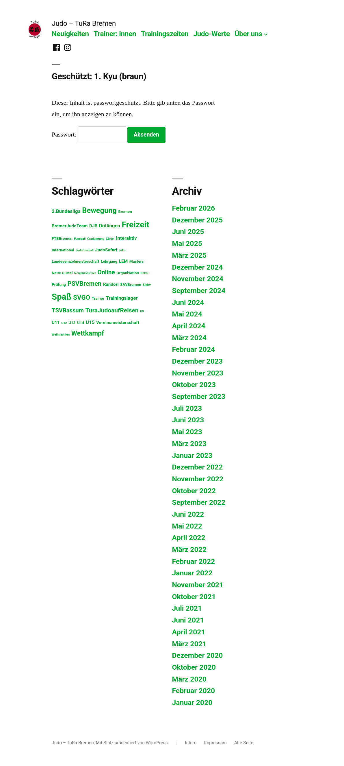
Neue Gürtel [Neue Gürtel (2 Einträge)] (62, 272)
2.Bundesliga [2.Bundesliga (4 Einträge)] (66, 211)
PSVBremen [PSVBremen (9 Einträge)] (84, 283)
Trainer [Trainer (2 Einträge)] (98, 298)
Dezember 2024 (197, 267)
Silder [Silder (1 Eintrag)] (147, 285)
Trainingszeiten (165, 34)
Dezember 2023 (197, 361)
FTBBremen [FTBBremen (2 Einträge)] (62, 238)
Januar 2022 (192, 573)
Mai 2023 (187, 432)
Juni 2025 (188, 231)
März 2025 (189, 255)
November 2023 (198, 373)
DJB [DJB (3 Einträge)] (93, 226)
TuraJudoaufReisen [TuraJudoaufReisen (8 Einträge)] (112, 310)
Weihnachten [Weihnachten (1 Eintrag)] (61, 334)
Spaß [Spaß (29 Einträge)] (62, 297)
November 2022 (198, 479)
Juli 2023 (187, 408)
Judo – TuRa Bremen (84, 23)
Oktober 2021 (194, 596)
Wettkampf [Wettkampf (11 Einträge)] (87, 333)
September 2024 (199, 290)
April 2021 (188, 632)
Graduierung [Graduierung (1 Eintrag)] (95, 239)
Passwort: (89, 134)
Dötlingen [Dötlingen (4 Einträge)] (109, 226)
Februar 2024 (193, 349)
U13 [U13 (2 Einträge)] (71, 322)
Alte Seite (243, 742)
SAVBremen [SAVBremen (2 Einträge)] (130, 284)
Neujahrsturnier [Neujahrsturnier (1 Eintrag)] (85, 273)
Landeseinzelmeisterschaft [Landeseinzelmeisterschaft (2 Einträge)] (75, 261)
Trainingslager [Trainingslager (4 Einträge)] (121, 298)
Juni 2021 (188, 620)
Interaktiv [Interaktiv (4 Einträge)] (126, 238)
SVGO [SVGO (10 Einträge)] (81, 297)
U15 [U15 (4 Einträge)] (90, 322)
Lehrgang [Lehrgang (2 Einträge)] (109, 261)
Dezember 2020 (197, 655)
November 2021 (198, 585)
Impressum (215, 742)
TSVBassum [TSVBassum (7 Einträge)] (68, 310)
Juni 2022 (188, 514)
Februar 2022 (193, 561)
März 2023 (189, 443)
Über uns (248, 34)
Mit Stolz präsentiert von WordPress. (133, 742)
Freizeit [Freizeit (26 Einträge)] (135, 224)
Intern (190, 742)
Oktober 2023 (194, 384)
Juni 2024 (188, 302)
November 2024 (198, 279)
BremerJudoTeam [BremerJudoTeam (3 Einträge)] (70, 226)
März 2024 (189, 338)
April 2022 (188, 537)
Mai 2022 (187, 526)
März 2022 (189, 549)
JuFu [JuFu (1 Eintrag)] (122, 250)
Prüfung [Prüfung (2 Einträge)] (59, 284)
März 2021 (189, 644)
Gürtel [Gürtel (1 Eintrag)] (110, 239)
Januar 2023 (192, 455)
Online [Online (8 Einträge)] (106, 272)
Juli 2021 (187, 608)
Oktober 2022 (194, 491)
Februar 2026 (193, 208)
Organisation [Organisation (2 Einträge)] (127, 272)
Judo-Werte (211, 34)
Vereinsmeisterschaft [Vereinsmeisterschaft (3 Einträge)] (117, 322)
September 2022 (199, 502)
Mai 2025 (187, 243)
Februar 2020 (193, 690)
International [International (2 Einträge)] (63, 250)
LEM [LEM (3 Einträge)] (123, 261)
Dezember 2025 (197, 220)
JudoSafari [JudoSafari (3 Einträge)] (106, 250)
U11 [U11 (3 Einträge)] (56, 322)
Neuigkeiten (70, 34)
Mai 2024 (187, 314)
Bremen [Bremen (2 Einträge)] (125, 211)
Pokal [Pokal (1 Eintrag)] (144, 273)
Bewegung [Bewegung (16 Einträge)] (99, 210)
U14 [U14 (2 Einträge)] (80, 322)
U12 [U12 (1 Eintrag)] (64, 323)
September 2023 (199, 396)
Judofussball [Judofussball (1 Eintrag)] (85, 250)
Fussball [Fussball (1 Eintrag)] (79, 239)
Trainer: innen (115, 34)
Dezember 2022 (197, 467)
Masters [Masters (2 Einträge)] (136, 261)
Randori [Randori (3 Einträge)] (111, 284)
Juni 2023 (188, 420)
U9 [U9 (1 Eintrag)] (142, 311)
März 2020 (189, 679)
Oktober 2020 (194, 667)
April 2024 (188, 326)
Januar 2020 (192, 702)
